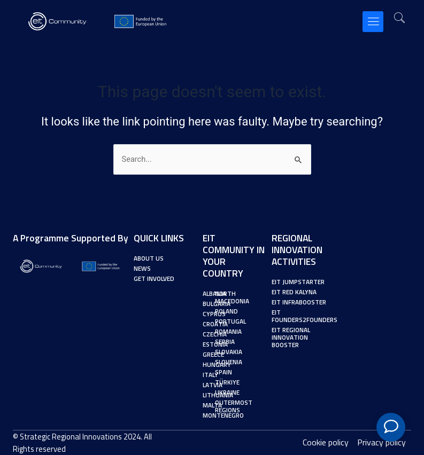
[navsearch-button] (399, 18)
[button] (373, 21)
